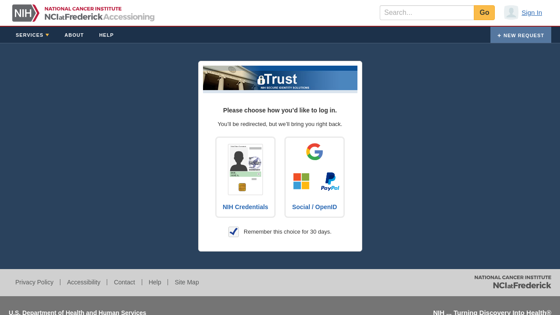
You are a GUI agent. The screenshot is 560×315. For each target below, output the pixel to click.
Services (29, 35)
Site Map (187, 282)
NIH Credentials (245, 206)
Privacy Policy (34, 282)
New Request (524, 35)
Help (106, 35)
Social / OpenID (314, 206)
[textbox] (427, 12)
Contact (124, 282)
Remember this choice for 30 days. (280, 232)
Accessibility (83, 282)
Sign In (532, 12)
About (74, 35)
